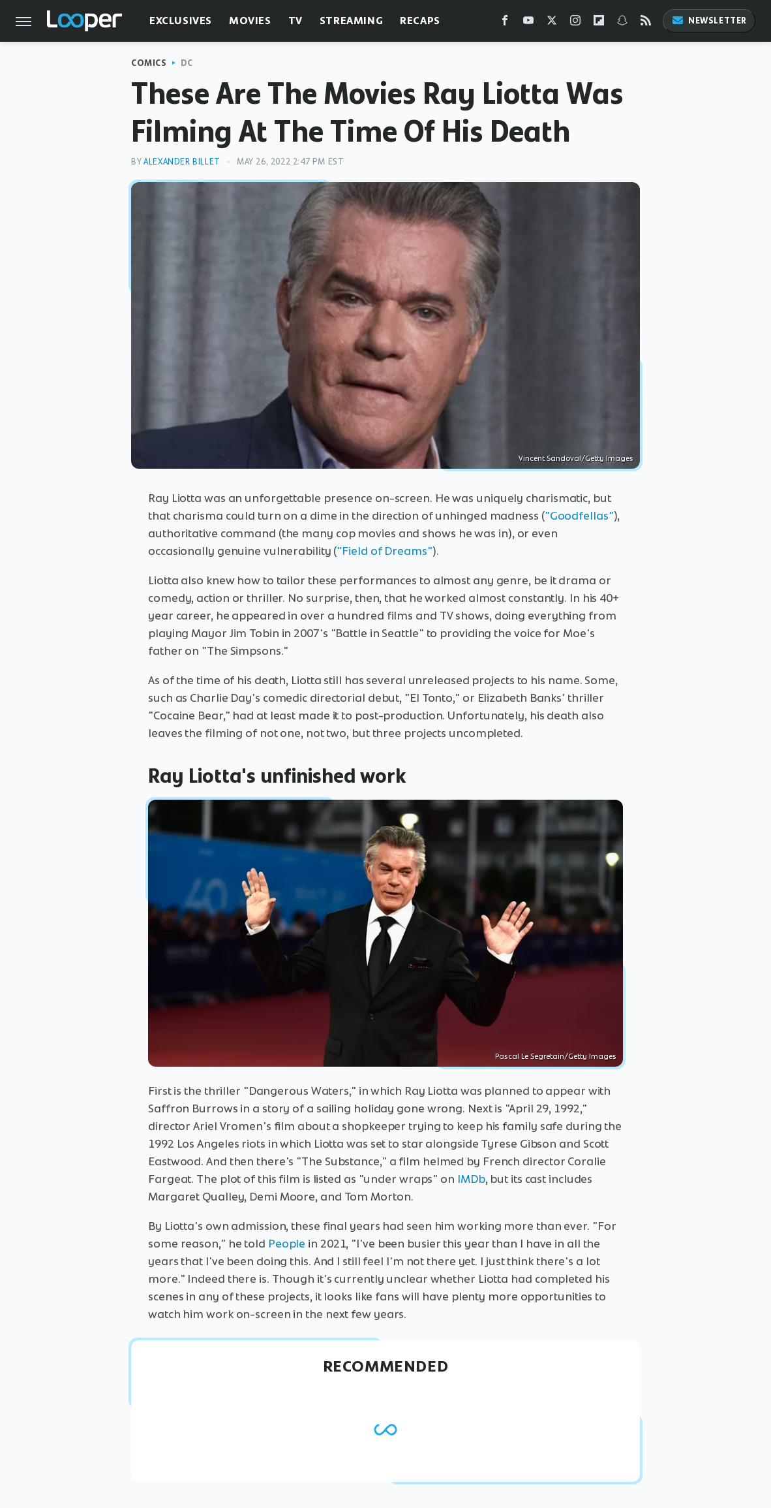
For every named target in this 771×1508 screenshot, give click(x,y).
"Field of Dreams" (384, 551)
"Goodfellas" (579, 516)
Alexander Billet (182, 161)
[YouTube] (528, 23)
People (286, 1243)
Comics (149, 63)
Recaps (420, 20)
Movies (250, 20)
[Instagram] (575, 23)
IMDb (471, 1179)
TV (295, 20)
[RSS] (645, 23)
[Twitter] (551, 23)
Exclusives (180, 20)
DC (187, 63)
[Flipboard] (598, 23)
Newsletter (709, 20)
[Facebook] (504, 23)
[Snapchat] (622, 23)
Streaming (351, 20)
